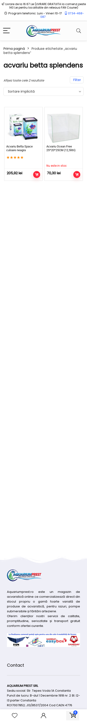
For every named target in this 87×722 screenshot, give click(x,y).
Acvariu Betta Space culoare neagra (19, 148)
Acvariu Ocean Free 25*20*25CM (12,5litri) (61, 148)
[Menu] (6, 31)
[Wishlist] (14, 716)
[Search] (78, 31)
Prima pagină (14, 48)
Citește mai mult (76, 174)
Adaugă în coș (36, 174)
